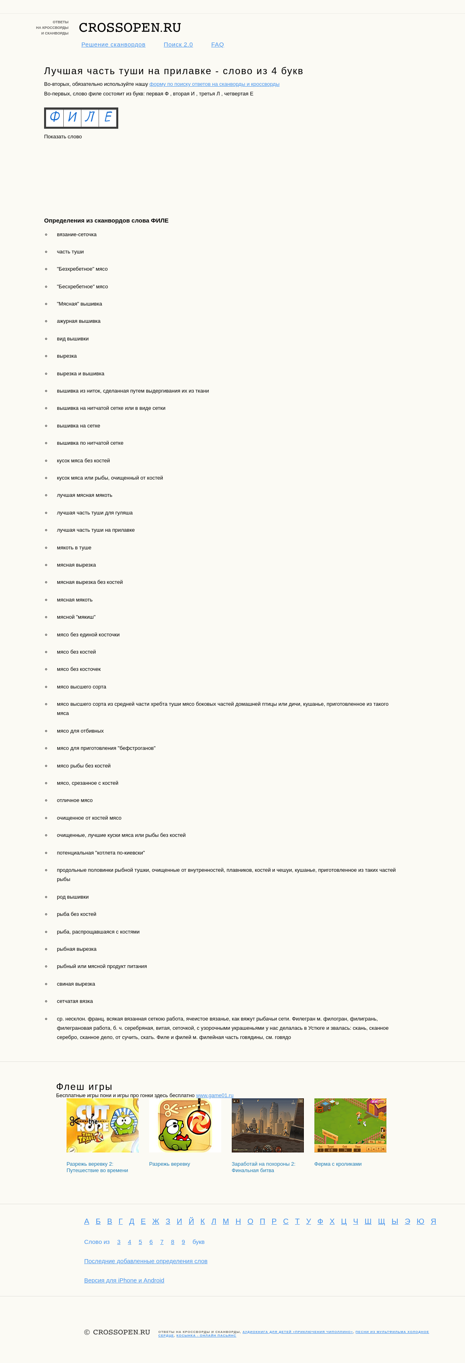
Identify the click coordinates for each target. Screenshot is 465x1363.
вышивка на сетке (78, 426)
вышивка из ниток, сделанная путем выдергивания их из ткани (133, 391)
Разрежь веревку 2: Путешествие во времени (97, 1167)
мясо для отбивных (80, 731)
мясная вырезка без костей (90, 582)
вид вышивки (73, 339)
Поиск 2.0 (178, 44)
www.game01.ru (214, 1095)
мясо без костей (76, 652)
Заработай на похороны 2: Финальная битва (263, 1167)
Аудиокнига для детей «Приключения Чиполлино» (298, 1332)
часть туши (70, 252)
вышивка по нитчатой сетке (90, 443)
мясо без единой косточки (88, 635)
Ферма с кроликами (338, 1164)
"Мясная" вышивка (79, 304)
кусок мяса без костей (83, 461)
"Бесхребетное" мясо (82, 287)
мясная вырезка (76, 565)
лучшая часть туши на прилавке (96, 530)
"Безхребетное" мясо (82, 269)
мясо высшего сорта (81, 687)
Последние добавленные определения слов (146, 1261)
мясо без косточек (79, 669)
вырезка (67, 356)
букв (198, 1241)
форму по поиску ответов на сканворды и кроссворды (214, 84)
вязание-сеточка (77, 234)
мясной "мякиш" (76, 617)
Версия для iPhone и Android (124, 1280)
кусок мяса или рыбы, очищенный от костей (110, 478)
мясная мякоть (75, 600)
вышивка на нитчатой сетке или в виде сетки (111, 408)
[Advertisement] (80, 171)
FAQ (217, 44)
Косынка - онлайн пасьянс (206, 1335)
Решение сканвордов (113, 44)
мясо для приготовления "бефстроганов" (106, 748)
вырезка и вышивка (80, 374)
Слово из (97, 1241)
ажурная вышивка (79, 321)
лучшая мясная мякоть (84, 495)
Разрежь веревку (169, 1164)
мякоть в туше (74, 548)
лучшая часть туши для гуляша (95, 513)
